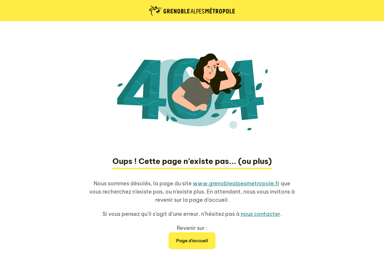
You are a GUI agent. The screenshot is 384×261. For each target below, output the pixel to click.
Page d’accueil (192, 240)
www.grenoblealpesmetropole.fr (236, 183)
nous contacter (260, 214)
